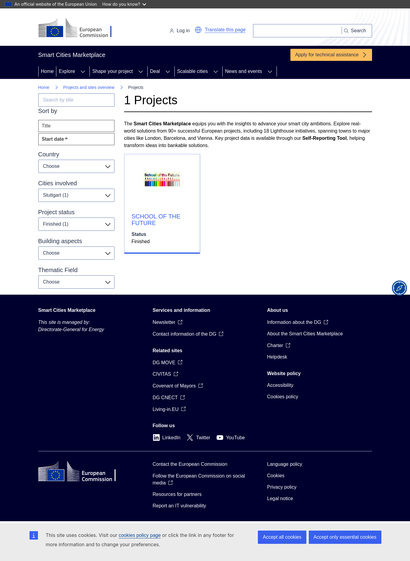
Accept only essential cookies (345, 537)
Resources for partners (177, 494)
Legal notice (280, 498)
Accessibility (280, 385)
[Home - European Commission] (79, 28)
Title (46, 125)
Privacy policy (282, 487)
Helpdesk (277, 356)
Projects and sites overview (88, 87)
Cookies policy (282, 396)
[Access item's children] (82, 71)
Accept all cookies (282, 537)
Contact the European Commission (190, 464)
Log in (179, 30)
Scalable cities (192, 71)
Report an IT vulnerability (179, 505)
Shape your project (112, 71)
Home (47, 71)
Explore (67, 71)
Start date (66, 140)
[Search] (297, 30)
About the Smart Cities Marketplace (305, 333)
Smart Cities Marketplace (66, 310)
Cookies (276, 475)
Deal (155, 71)
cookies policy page (140, 535)
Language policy (284, 464)
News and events (243, 71)
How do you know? (124, 4)
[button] (198, 29)
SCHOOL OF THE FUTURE (156, 219)
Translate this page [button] (225, 29)
